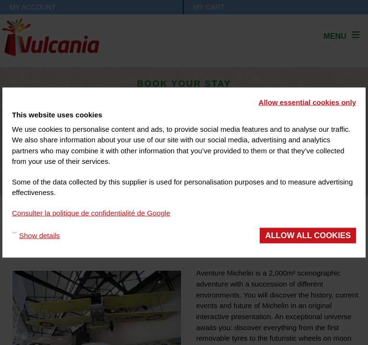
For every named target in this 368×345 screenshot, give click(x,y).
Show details (39, 235)
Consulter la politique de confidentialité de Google (91, 212)
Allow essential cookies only (307, 102)
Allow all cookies (308, 235)
